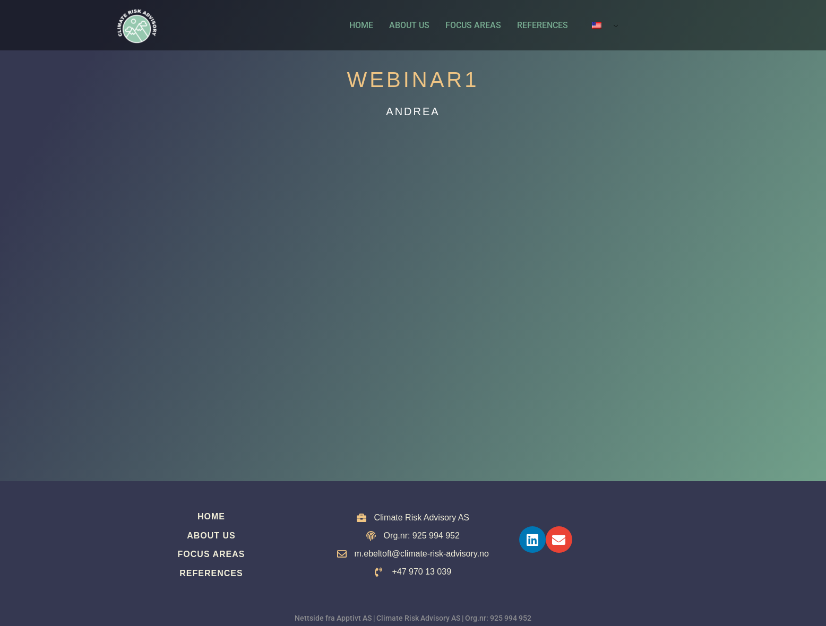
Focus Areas (473, 25)
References (542, 25)
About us (409, 25)
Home (361, 25)
